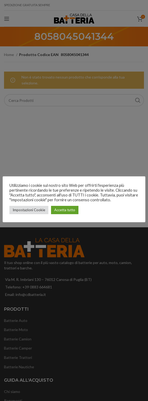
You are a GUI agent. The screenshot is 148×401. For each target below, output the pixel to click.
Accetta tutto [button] (64, 210)
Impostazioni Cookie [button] (29, 210)
